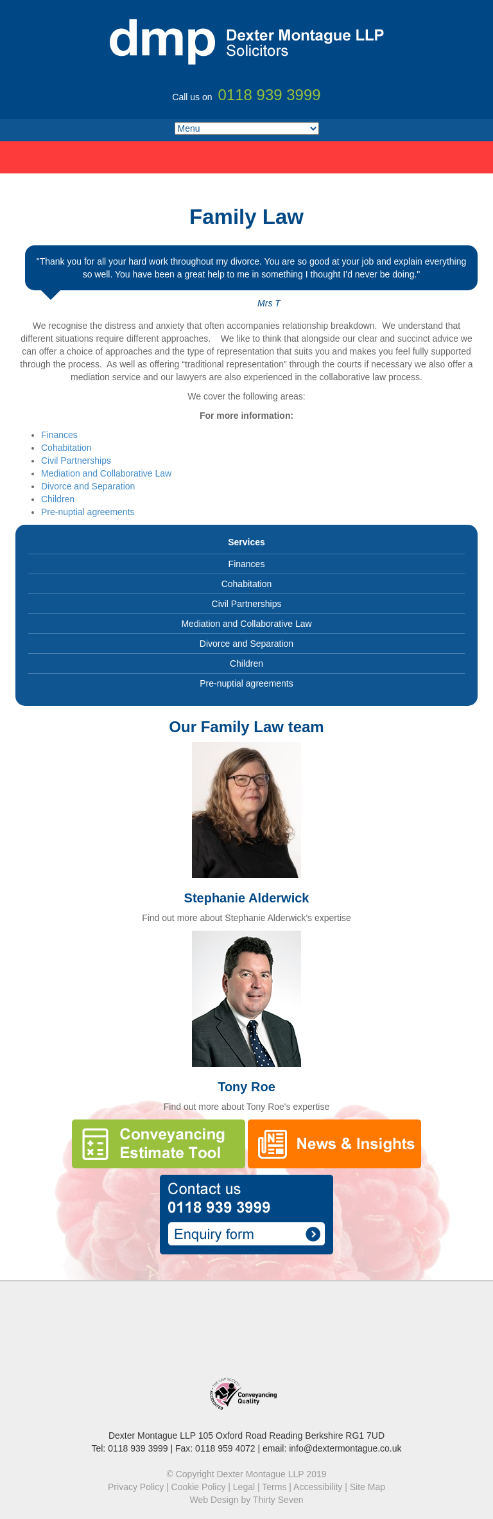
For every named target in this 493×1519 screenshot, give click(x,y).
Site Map (367, 1487)
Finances (59, 435)
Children (57, 499)
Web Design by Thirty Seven (247, 1500)
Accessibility (317, 1487)
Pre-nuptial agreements (88, 512)
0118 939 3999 (138, 1448)
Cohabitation (66, 448)
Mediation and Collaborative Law (106, 473)
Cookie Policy (198, 1487)
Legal (244, 1487)
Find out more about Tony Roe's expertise (246, 1107)
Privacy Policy (136, 1487)
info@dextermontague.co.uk (345, 1448)
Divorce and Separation (88, 486)
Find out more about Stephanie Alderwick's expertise (246, 918)
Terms (274, 1487)
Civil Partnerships (76, 460)
